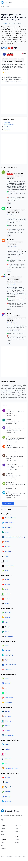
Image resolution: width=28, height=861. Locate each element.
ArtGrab (7, 726)
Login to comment (8, 503)
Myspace (7, 749)
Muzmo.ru (8, 716)
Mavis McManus (10, 482)
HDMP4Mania (9, 655)
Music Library (18, 277)
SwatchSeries (9, 697)
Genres (17, 212)
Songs (12, 176)
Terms (17, 842)
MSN (6, 561)
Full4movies (8, 702)
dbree (6, 570)
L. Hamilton (9, 445)
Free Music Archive (10, 664)
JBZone (7, 556)
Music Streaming (10, 277)
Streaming (20, 58)
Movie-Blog (8, 527)
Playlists (17, 176)
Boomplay (8, 721)
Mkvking (7, 683)
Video (9, 58)
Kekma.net (8, 551)
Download (14, 58)
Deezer (9, 274)
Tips (2, 845)
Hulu (6, 693)
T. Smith (8, 492)
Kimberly (8, 410)
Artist (4, 61)
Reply (15, 415)
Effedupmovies (9, 566)
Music (4, 58)
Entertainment (19, 61)
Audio (8, 176)
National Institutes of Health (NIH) (15, 537)
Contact (3, 842)
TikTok (7, 632)
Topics (3, 834)
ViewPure (8, 617)
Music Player (9, 279)
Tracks (14, 244)
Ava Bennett (9, 473)
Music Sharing (18, 281)
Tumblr (7, 603)
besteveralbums (9, 735)
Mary (7, 436)
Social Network (10, 61)
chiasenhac (8, 669)
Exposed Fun (8, 787)
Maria (7, 455)
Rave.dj (7, 627)
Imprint (17, 831)
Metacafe (7, 594)
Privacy (17, 839)
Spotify (9, 207)
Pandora (9, 313)
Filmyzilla (7, 650)
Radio (21, 176)
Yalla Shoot (8, 801)
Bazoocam (8, 759)
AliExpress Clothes (10, 518)
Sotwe (7, 532)
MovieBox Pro (9, 636)
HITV (6, 688)
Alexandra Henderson (11, 464)
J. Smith (8, 427)
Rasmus (7, 730)
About (17, 828)
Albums (8, 212)
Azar (6, 763)
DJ (21, 242)
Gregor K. (5, 23)
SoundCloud (10, 239)
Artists (18, 210)
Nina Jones (8, 419)
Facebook (8, 744)
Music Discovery (10, 178)
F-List (6, 754)
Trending (3, 831)
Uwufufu (7, 599)
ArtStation (8, 711)
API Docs (3, 848)
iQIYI (6, 622)
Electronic (9, 244)
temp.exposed (9, 522)
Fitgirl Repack (9, 660)
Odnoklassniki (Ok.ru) (11, 768)
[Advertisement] (14, 100)
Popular (3, 828)
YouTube (7, 546)
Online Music (16, 279)
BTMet (7, 542)
